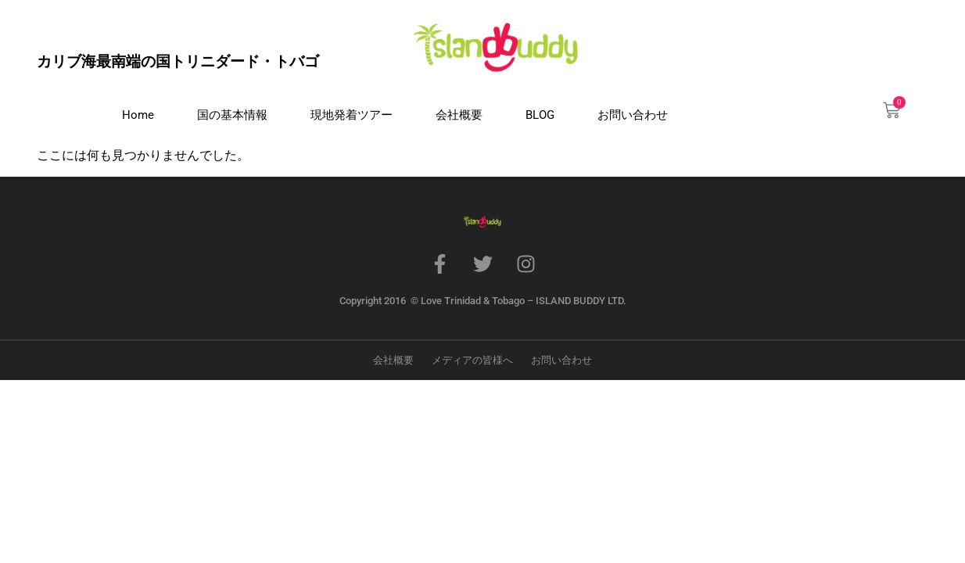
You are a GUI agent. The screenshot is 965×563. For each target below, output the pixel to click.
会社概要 (459, 115)
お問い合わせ (632, 115)
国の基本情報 (232, 115)
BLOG (540, 115)
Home (138, 115)
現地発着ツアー (351, 115)
